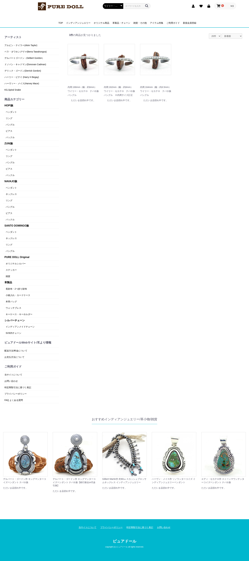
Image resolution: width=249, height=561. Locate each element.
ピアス (9, 131)
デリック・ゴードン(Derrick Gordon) (22, 70)
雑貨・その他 (140, 23)
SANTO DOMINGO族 (16, 225)
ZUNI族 (8, 143)
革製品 (8, 282)
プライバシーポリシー (15, 393)
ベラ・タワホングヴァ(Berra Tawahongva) (25, 51)
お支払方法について (14, 357)
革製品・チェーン (121, 23)
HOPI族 (8, 105)
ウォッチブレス (13, 308)
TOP (60, 23)
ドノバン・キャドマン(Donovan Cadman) (25, 64)
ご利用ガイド (173, 23)
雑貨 (8, 276)
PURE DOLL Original (16, 257)
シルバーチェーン (14, 320)
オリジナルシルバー (16, 263)
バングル (10, 124)
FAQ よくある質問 (13, 400)
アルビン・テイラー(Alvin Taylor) (20, 45)
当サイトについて (13, 374)
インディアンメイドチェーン (20, 326)
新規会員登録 (189, 23)
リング (9, 118)
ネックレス (11, 194)
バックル (10, 137)
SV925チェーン (13, 333)
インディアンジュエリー (78, 23)
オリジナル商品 (101, 23)
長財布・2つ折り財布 (16, 289)
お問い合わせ (11, 381)
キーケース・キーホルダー (19, 314)
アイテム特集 (156, 23)
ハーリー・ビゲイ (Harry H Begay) (21, 77)
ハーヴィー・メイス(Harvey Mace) (21, 83)
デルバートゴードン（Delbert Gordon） (24, 58)
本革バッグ (11, 301)
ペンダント (11, 112)
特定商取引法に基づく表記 (17, 387)
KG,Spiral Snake (12, 90)
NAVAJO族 (10, 181)
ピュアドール (124, 541)
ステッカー (11, 270)
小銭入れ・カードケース (18, 295)
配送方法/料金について (15, 350)
